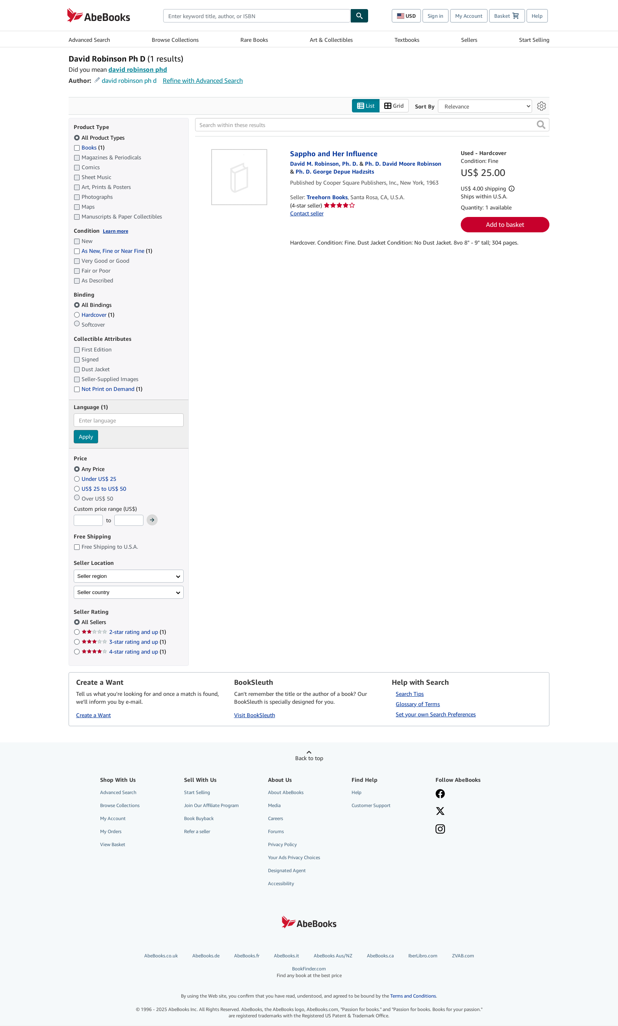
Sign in (435, 16)
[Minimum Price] (88, 520)
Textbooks (407, 39)
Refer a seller (197, 831)
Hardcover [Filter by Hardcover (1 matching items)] (94, 315)
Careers (275, 818)
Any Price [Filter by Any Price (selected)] (90, 468)
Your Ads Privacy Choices (294, 858)
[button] (541, 125)
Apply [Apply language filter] (86, 437)
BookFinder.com (309, 972)
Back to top (309, 758)
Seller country (93, 592)
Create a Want (93, 715)
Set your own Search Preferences (436, 714)
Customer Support (371, 805)
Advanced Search (89, 39)
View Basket (112, 845)
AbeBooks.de (206, 956)
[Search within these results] (372, 125)
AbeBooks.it (286, 956)
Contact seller (307, 213)
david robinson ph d (129, 80)
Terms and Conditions (413, 996)
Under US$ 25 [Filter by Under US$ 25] (96, 478)
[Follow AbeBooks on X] (472, 811)
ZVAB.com (463, 956)
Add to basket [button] (505, 225)
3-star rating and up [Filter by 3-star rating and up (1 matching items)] (124, 642)
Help (537, 16)
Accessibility (281, 884)
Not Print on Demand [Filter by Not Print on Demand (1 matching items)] (108, 388)
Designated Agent (287, 871)
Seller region (92, 576)
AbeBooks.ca (380, 956)
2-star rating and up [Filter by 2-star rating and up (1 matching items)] (124, 632)
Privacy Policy (282, 845)
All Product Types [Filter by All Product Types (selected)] (100, 137)
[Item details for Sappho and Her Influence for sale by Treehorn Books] (239, 178)
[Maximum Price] (128, 520)
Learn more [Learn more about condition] (115, 231)
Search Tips (410, 693)
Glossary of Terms (418, 704)
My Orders (110, 831)
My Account (468, 16)
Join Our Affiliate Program (211, 805)
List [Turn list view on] (365, 106)
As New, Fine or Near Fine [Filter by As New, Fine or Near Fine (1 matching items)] (113, 251)
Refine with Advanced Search (203, 80)
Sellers (469, 39)
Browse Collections (175, 39)
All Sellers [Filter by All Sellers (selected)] (95, 622)
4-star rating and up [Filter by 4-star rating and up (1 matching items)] (124, 651)
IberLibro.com (422, 956)
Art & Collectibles (331, 39)
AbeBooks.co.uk (161, 956)
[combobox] (256, 15)
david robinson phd (137, 69)
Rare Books (254, 39)
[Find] (359, 15)
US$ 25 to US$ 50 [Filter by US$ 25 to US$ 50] (101, 488)
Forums (276, 831)
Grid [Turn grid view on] (394, 106)
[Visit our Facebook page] (472, 794)
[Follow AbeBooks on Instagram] (472, 830)
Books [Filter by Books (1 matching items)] (89, 147)
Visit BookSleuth (254, 715)
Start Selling (534, 39)
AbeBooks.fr (246, 956)
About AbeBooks (285, 792)
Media (274, 805)
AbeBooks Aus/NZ (333, 956)
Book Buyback (199, 818)
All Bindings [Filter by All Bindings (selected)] (93, 305)
